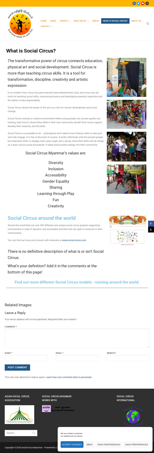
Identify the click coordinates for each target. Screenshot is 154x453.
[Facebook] (134, 3)
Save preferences (136, 444)
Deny (90, 444)
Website (111, 353)
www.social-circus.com (74, 240)
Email (60, 353)
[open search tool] (148, 23)
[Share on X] (151, 229)
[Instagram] (147, 3)
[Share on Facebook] (151, 224)
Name (8, 353)
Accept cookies (72, 444)
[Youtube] (142, 3)
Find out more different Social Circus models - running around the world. (77, 282)
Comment (11, 327)
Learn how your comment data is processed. (69, 377)
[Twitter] (138, 3)
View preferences (108, 444)
